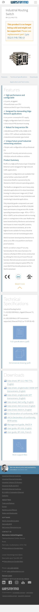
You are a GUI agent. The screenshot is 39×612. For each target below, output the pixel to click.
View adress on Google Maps (13, 548)
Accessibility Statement (24, 596)
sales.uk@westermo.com (15, 571)
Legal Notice (29, 592)
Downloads (34, 77)
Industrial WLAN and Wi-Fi (10, 486)
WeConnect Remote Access (11, 527)
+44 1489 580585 (13, 568)
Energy (4, 506)
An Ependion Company (19, 592)
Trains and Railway (8, 503)
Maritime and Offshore (9, 510)
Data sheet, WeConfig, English (20, 402)
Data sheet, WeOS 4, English (19, 409)
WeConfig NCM (7, 524)
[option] (19, 57)
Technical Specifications (18, 77)
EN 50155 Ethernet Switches (11, 489)
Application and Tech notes (19, 82)
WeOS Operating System (10, 521)
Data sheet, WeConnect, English (21, 405)
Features (4, 77)
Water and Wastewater (9, 513)
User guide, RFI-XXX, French (19, 432)
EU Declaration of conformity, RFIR (22, 413)
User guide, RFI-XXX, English (19, 428)
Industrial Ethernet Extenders (12, 479)
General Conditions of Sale (9, 596)
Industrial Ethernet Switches (11, 476)
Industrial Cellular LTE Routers (12, 482)
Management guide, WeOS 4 (19, 424)
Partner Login (7, 576)
